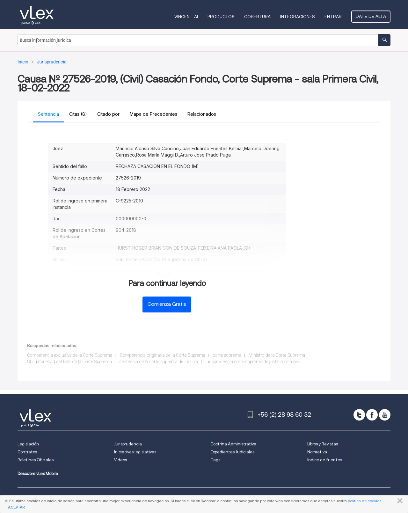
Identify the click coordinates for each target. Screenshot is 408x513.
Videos (120, 460)
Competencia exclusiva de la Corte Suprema (69, 355)
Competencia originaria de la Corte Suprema (162, 355)
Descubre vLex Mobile (38, 473)
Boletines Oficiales (36, 460)
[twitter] (359, 415)
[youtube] (384, 415)
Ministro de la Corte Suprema (277, 355)
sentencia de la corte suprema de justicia (158, 361)
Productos (221, 16)
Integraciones (297, 16)
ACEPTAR (16, 507)
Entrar (333, 16)
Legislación (28, 444)
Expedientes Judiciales (232, 452)
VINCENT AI (186, 16)
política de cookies (364, 501)
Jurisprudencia (128, 444)
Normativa (317, 452)
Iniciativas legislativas (135, 452)
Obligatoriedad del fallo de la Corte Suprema (69, 361)
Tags (215, 460)
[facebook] (372, 415)
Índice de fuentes (324, 460)
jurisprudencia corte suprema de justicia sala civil (253, 361)
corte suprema (227, 355)
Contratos (27, 452)
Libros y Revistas (322, 444)
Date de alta (371, 16)
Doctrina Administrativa (233, 444)
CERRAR (398, 501)
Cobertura (257, 16)
